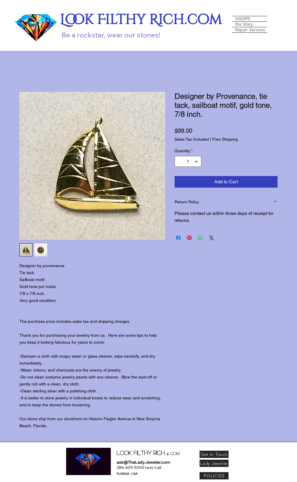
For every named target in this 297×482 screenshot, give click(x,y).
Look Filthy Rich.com (141, 19)
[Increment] (196, 161)
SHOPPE (243, 18)
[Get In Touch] (214, 454)
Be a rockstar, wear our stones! (110, 34)
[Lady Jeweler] (214, 463)
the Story (244, 24)
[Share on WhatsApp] (200, 237)
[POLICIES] (214, 475)
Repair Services (250, 29)
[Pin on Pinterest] (189, 237)
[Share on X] (211, 237)
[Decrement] (179, 161)
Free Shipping (225, 139)
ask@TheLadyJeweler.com (143, 462)
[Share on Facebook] (178, 237)
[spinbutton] (188, 161)
